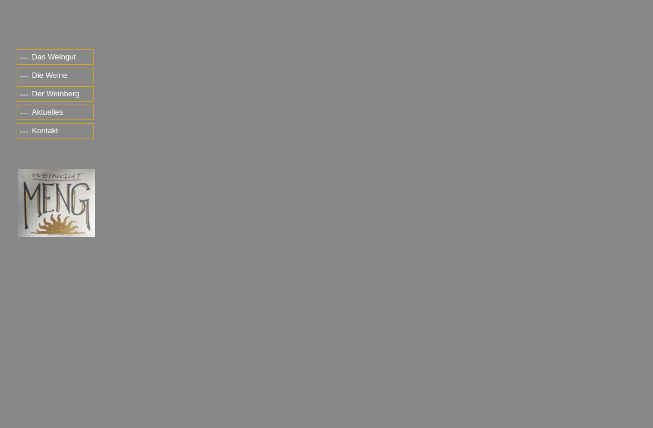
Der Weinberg (49, 93)
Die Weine (43, 75)
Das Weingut (48, 56)
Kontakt (39, 130)
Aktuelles (41, 112)
